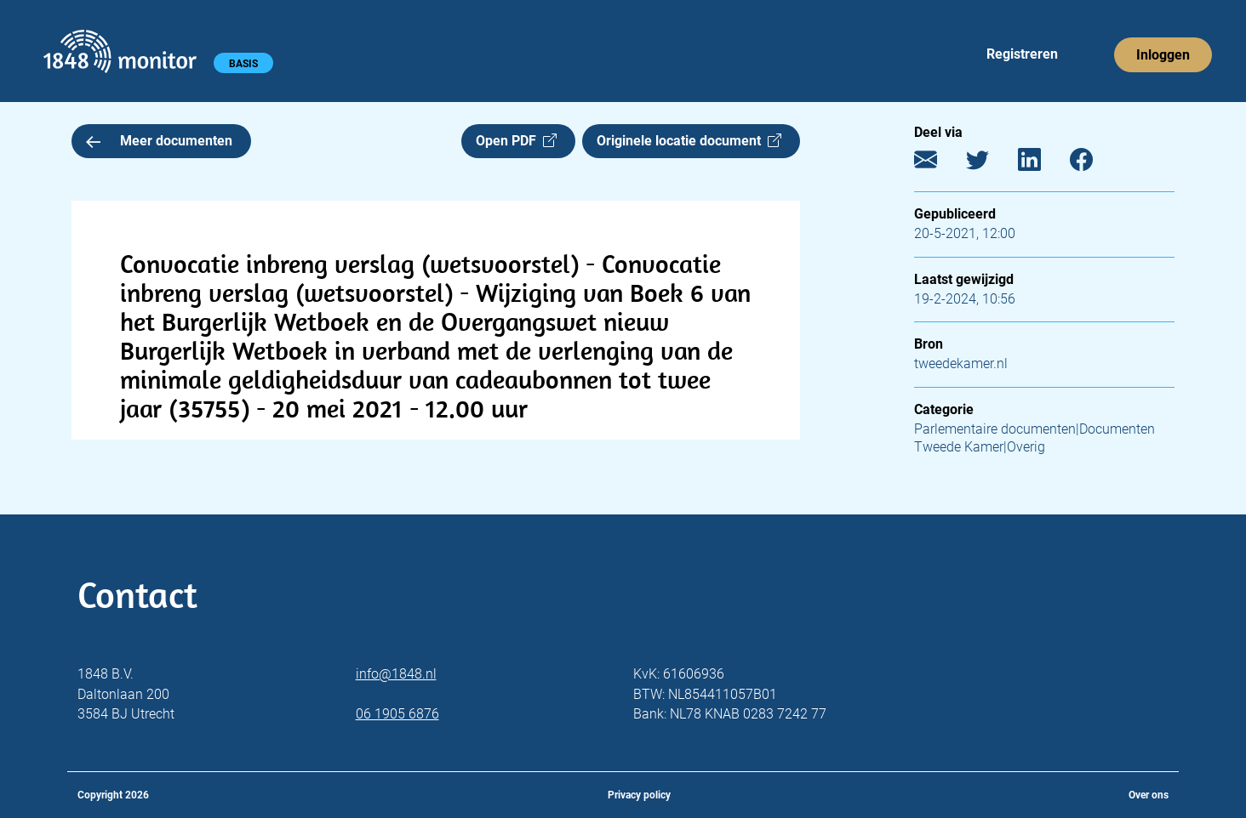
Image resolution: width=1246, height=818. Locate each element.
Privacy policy (639, 795)
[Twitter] (990, 164)
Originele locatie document (689, 141)
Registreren (1022, 54)
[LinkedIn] (1042, 164)
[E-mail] (938, 164)
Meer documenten (159, 141)
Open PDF (516, 141)
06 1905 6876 (397, 714)
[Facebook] (1094, 164)
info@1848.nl (396, 674)
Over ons (1149, 795)
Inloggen (1163, 55)
